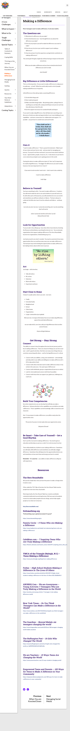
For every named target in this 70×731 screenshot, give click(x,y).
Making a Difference (8, 75)
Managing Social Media (10, 81)
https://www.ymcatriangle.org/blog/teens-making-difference (40, 559)
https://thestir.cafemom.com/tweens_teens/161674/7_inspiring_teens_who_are (45, 544)
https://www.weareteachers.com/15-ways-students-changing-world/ (42, 660)
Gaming (7, 86)
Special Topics (28, 17)
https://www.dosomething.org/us (32, 518)
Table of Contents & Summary (8, 51)
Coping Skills (9, 57)
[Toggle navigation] (67, 5)
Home (24, 17)
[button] (9, 23)
